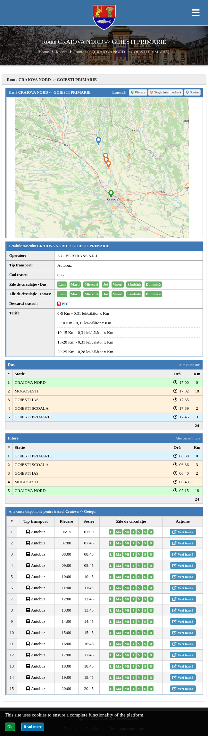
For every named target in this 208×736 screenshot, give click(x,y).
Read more (33, 726)
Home (44, 51)
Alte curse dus (189, 365)
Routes (61, 51)
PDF (63, 303)
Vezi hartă (182, 532)
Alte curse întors (187, 438)
